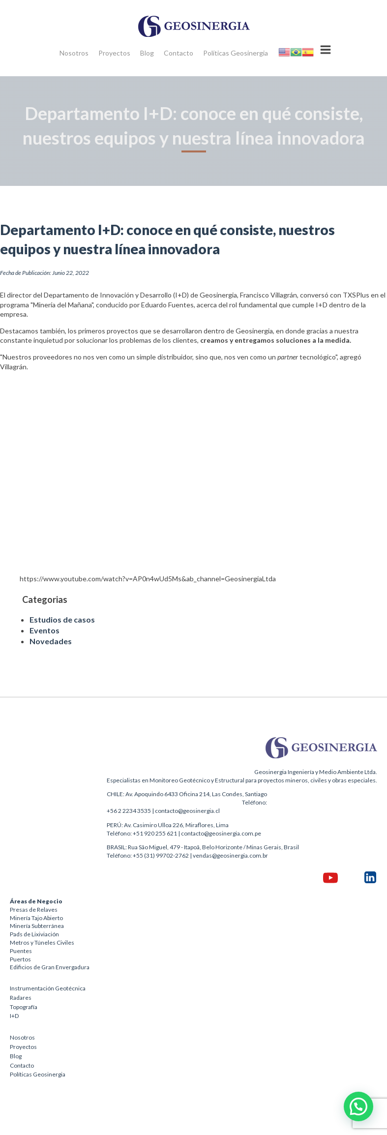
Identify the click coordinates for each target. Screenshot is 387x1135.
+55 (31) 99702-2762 (161, 855)
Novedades (51, 641)
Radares (20, 997)
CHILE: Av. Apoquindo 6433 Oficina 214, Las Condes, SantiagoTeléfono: (187, 798)
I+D (14, 1015)
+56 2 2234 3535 (129, 810)
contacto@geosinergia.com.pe (221, 833)
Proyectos (114, 53)
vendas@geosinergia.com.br (230, 855)
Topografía (23, 1007)
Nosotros (74, 53)
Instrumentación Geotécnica (48, 988)
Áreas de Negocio (36, 901)
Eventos (45, 630)
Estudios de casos (62, 619)
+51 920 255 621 (155, 833)
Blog (147, 53)
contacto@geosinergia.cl (187, 810)
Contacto (178, 53)
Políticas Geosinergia (235, 53)
